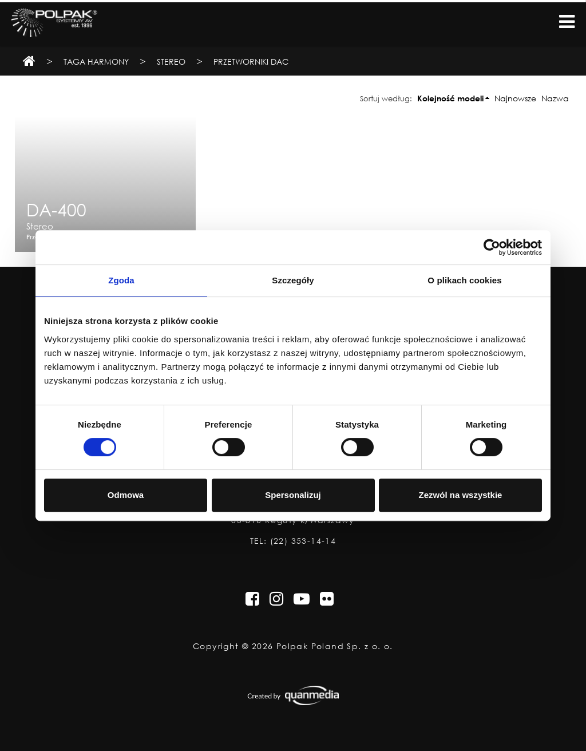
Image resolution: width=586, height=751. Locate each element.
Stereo (171, 61)
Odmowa (126, 495)
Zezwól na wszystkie (460, 495)
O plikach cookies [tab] (464, 280)
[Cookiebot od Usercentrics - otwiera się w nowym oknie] (492, 247)
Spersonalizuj (293, 495)
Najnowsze (515, 98)
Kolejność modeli (450, 98)
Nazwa (555, 98)
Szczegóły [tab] (293, 280)
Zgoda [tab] (121, 280)
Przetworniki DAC (250, 61)
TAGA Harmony (96, 61)
